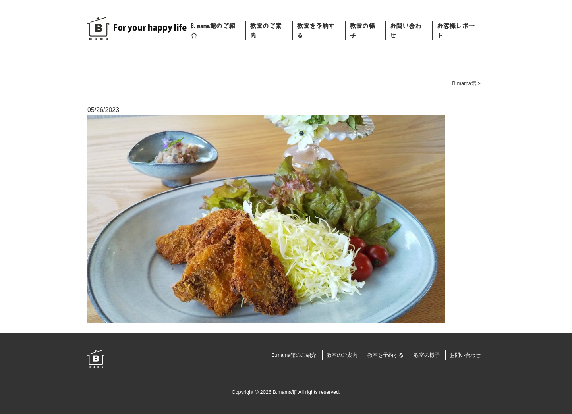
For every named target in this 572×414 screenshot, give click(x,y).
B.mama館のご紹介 (213, 31)
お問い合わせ (405, 31)
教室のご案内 (266, 31)
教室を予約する (316, 31)
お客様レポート (456, 31)
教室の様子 (362, 31)
